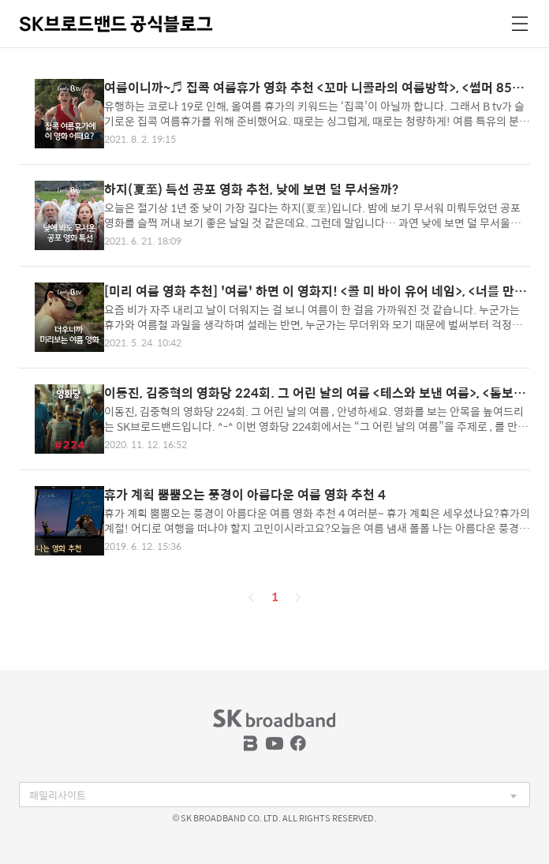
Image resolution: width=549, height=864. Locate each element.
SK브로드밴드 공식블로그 (116, 23)
